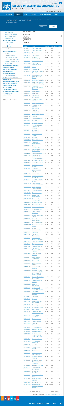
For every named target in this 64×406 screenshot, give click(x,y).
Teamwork (35, 232)
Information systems (9, 73)
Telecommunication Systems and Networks (37, 126)
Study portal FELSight (11, 57)
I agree (53, 26)
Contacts (5, 97)
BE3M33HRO (27, 209)
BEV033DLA (27, 378)
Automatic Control (37, 327)
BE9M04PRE (27, 331)
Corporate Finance (37, 53)
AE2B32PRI (27, 55)
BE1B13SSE (27, 75)
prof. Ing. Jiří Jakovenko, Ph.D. (53, 394)
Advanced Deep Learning (36, 379)
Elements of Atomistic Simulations (38, 72)
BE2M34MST (27, 173)
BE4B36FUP (27, 234)
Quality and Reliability (38, 80)
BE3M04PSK (27, 204)
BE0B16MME (27, 63)
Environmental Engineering (36, 368)
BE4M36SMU (27, 280)
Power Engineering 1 (37, 305)
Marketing (34, 116)
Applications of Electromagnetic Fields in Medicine (37, 335)
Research (33, 14)
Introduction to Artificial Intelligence (37, 238)
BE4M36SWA (27, 284)
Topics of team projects (12, 61)
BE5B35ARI (27, 327)
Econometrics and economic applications (37, 106)
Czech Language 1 (37, 48)
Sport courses (7, 79)
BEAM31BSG (27, 339)
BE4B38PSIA (27, 241)
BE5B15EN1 (27, 305)
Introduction (8, 49)
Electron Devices (36, 319)
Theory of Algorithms (37, 246)
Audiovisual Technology (35, 131)
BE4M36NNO (27, 270)
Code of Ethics (7, 95)
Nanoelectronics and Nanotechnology (37, 176)
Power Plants (35, 93)
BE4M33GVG (27, 248)
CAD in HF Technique (37, 140)
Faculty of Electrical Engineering (35, 5)
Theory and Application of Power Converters (37, 87)
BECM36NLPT (27, 360)
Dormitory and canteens (10, 89)
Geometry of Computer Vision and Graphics (38, 250)
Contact (54, 403)
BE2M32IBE (27, 160)
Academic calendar (8, 67)
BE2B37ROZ (27, 134)
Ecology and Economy (38, 103)
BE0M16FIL (27, 69)
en (56, 3)
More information (11, 22)
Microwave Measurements (36, 142)
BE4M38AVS (27, 288)
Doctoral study (7, 47)
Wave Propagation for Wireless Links (38, 150)
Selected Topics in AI (37, 365)
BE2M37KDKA (27, 187)
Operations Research (37, 118)
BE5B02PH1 (27, 299)
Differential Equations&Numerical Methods (38, 293)
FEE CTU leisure (7, 87)
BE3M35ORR (27, 215)
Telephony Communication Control (36, 170)
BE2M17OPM (27, 145)
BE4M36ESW (27, 261)
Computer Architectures (35, 324)
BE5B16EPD (27, 307)
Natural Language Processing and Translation (37, 362)
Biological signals (37, 339)
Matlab (34, 67)
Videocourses (9, 63)
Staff (26, 14)
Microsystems (35, 173)
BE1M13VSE (27, 82)
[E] (61, 403)
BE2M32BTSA (27, 153)
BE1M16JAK (27, 114)
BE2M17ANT (27, 137)
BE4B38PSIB (27, 244)
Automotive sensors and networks (37, 219)
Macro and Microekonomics (36, 63)
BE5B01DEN (27, 291)
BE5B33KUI (27, 311)
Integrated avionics (37, 222)
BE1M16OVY (27, 118)
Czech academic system (10, 85)
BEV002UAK (27, 371)
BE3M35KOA (27, 211)
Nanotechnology (36, 382)
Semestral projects (10, 36)
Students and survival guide (11, 81)
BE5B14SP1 (27, 301)
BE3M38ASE (27, 219)
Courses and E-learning (9, 51)
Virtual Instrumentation (36, 229)
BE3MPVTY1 (27, 232)
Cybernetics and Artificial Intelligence (37, 312)
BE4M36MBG (27, 266)
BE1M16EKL (27, 103)
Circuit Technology (37, 190)
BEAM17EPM (27, 333)
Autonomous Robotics (38, 207)
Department (26, 41)
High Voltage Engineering (35, 96)
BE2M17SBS (27, 149)
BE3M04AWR (27, 202)
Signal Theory (35, 309)
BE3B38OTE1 (27, 193)
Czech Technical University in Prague (24, 9)
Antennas (34, 137)
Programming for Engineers (36, 315)
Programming (36, 55)
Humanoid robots (37, 209)
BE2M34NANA (27, 176)
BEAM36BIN (27, 350)
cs (53, 3)
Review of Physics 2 (37, 61)
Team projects (9, 38)
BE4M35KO (26, 257)
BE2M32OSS (27, 165)
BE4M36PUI (27, 277)
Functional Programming (36, 235)
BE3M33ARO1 (27, 207)
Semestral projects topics (12, 59)
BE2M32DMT (27, 155)
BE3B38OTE (27, 190)
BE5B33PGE (27, 315)
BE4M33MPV (27, 253)
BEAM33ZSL (27, 347)
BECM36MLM (27, 356)
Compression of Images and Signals (37, 184)
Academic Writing (37, 202)
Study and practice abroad (10, 65)
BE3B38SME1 (27, 199)
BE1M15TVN (27, 95)
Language (26, 37)
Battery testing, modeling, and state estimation (37, 386)
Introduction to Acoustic (36, 372)
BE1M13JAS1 (27, 80)
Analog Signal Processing (36, 341)
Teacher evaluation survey (10, 77)
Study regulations (8, 71)
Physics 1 (34, 299)
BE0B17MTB (27, 67)
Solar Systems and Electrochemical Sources (37, 76)
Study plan (26, 34)
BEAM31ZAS (27, 341)
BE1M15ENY (27, 93)
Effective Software (37, 261)
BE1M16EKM (27, 105)
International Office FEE (10, 69)
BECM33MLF (27, 353)
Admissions (9, 14)
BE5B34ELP (27, 319)
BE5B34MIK (27, 321)
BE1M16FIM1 (27, 110)
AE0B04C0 (26, 50)
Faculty (56, 14)
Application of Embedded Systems (37, 288)
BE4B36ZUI (27, 238)
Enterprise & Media (45, 14)
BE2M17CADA (27, 140)
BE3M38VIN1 (27, 228)
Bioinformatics (36, 350)
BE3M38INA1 (27, 222)
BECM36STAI (27, 365)
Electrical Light (36, 91)
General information (11, 34)
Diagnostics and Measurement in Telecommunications (37, 157)
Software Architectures (35, 285)
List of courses (9, 42)
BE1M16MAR (27, 116)
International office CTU (10, 83)
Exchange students (8, 45)
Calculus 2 (35, 296)
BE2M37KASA (27, 183)
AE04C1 (26, 48)
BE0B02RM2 (27, 57)
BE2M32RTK (27, 168)
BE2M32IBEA (27, 162)
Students (18, 14)
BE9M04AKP (27, 329)
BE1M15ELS (27, 91)
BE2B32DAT (27, 120)
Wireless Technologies (38, 153)
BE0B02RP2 (27, 61)
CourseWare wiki (10, 55)
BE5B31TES (27, 309)
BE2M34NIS (27, 179)
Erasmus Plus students (9, 40)
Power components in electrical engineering (38, 83)
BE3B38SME (27, 195)
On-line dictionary (8, 93)
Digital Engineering (37, 123)
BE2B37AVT (27, 130)
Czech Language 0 (37, 50)
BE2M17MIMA (27, 142)
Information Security (37, 160)
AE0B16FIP (27, 53)
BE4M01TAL (27, 246)
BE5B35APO (27, 323)
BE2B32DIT (27, 123)
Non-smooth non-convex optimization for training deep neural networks (37, 272)
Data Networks (36, 120)
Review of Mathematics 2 (36, 58)
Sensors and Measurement (36, 195)
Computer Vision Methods (36, 254)
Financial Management (35, 111)
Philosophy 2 (35, 69)
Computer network (10, 75)
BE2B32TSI (26, 125)
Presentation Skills (37, 204)
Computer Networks (37, 241)
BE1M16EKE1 (27, 99)
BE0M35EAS (27, 71)
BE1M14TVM (27, 86)
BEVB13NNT (27, 382)
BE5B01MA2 (27, 296)
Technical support (43, 403)
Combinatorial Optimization (36, 257)
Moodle (7, 53)
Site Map (31, 403)
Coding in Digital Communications (36, 187)
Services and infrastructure (11, 91)
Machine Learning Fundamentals (37, 353)
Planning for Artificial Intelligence (38, 277)
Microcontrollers (36, 321)
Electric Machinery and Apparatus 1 (37, 301)
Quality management (38, 114)
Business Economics (37, 307)
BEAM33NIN (27, 345)
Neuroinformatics (37, 345)
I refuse (42, 26)
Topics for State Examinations (9, 31)
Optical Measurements (36, 146)
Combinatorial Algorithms (36, 212)
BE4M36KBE (27, 263)
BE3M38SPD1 (27, 224)
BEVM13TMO (27, 384)
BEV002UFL (27, 375)
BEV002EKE (27, 367)
